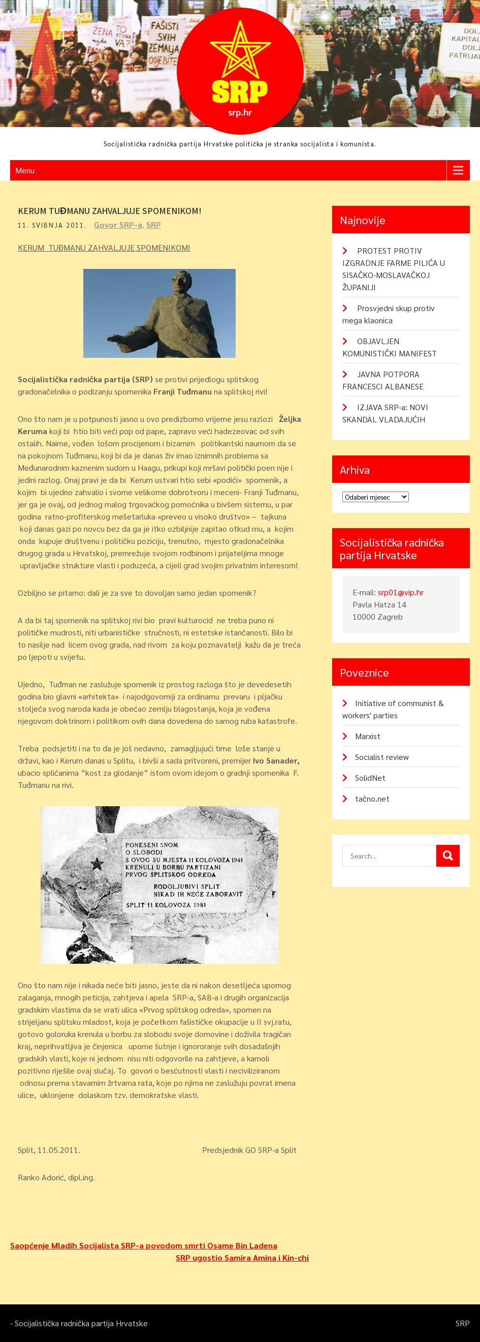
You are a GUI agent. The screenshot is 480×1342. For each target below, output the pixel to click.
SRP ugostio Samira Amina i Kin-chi (242, 1257)
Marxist (367, 735)
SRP (153, 224)
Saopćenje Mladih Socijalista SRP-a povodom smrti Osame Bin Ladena (143, 1245)
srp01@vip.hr (401, 592)
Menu (25, 170)
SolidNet (370, 777)
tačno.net (372, 798)
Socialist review (382, 756)
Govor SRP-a (118, 224)
